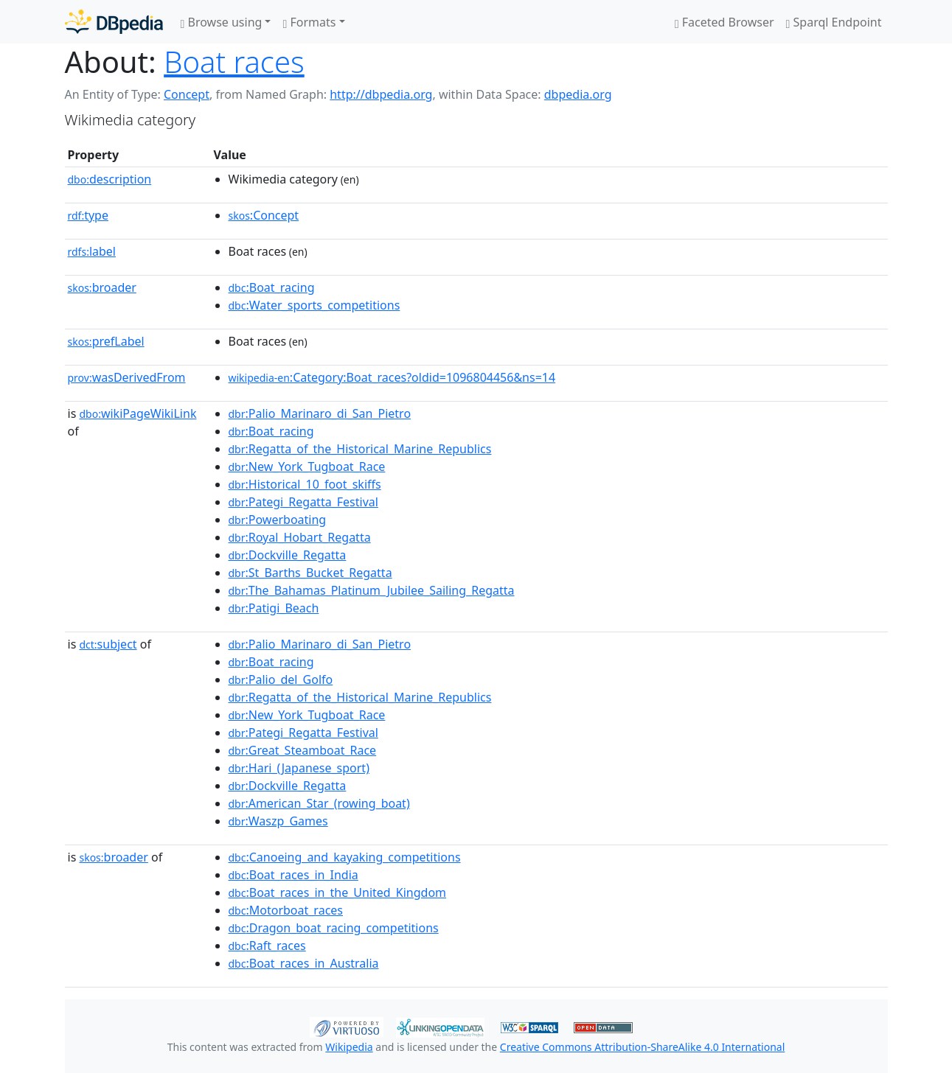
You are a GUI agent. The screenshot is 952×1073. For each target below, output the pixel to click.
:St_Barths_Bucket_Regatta (310, 573)
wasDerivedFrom (127, 377)
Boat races (234, 61)
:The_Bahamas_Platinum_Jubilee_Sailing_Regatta (372, 590)
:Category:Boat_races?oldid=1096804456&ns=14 (392, 377)
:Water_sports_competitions (314, 305)
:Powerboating (278, 519)
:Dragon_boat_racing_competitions (334, 928)
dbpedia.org (578, 94)
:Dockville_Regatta (288, 555)
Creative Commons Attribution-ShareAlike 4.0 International (642, 1047)
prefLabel (106, 341)
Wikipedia (348, 1047)
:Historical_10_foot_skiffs (305, 484)
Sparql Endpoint (834, 22)
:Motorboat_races (286, 910)
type (88, 215)
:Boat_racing (272, 287)
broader (102, 287)
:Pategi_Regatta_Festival (303, 502)
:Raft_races (267, 945)
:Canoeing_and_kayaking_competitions (345, 857)
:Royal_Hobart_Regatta (300, 537)
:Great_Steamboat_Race (303, 750)
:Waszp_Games (278, 821)
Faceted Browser (724, 22)
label (92, 251)
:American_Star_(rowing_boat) (319, 803)
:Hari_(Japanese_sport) (299, 768)
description (110, 179)
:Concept (264, 215)
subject (107, 644)
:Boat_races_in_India (293, 875)
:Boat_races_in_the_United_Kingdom (338, 892)
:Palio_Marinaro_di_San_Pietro (320, 413)
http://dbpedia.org (381, 94)
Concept (186, 94)
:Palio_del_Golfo (281, 679)
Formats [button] (309, 22)
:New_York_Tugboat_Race (307, 466)
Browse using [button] (222, 22)
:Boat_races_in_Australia (304, 963)
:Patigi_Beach (274, 608)
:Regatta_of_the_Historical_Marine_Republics (360, 449)
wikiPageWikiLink (137, 413)
